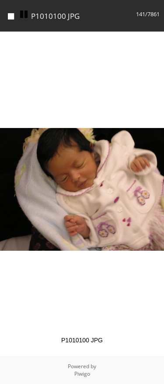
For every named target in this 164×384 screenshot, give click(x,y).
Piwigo (82, 373)
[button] (156, 39)
